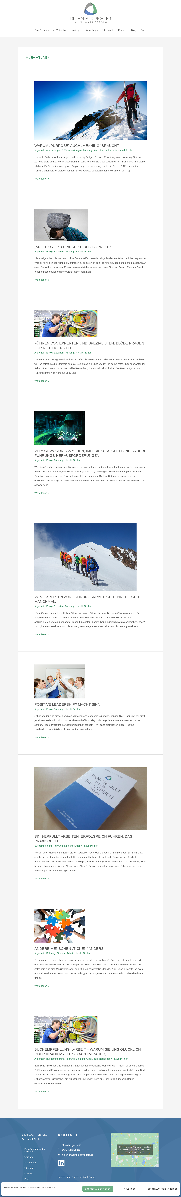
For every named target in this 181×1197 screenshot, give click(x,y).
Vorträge (76, 30)
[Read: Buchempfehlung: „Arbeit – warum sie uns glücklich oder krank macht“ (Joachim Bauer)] (65, 1029)
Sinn (95, 150)
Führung (87, 150)
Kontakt (122, 30)
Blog (133, 30)
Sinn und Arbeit (107, 150)
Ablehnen (130, 1189)
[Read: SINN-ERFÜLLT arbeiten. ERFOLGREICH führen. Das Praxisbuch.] (90, 798)
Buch (143, 30)
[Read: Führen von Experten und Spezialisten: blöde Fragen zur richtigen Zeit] (65, 323)
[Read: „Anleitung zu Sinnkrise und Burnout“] (61, 224)
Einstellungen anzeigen (162, 1189)
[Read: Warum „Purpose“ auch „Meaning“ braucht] (90, 110)
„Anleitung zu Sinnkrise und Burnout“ (72, 247)
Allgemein (39, 150)
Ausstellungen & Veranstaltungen (64, 150)
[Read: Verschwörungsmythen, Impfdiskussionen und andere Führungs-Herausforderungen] (59, 427)
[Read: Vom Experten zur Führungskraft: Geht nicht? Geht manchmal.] (85, 556)
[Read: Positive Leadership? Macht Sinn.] (59, 681)
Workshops (92, 30)
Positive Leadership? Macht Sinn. (67, 704)
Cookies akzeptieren (98, 1189)
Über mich (107, 30)
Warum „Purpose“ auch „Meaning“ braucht (76, 146)
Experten (59, 251)
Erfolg (49, 251)
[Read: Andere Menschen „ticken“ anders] (59, 925)
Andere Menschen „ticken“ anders (68, 948)
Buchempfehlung (43, 845)
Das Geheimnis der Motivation (51, 30)
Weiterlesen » (41, 178)
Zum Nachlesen (102, 1058)
